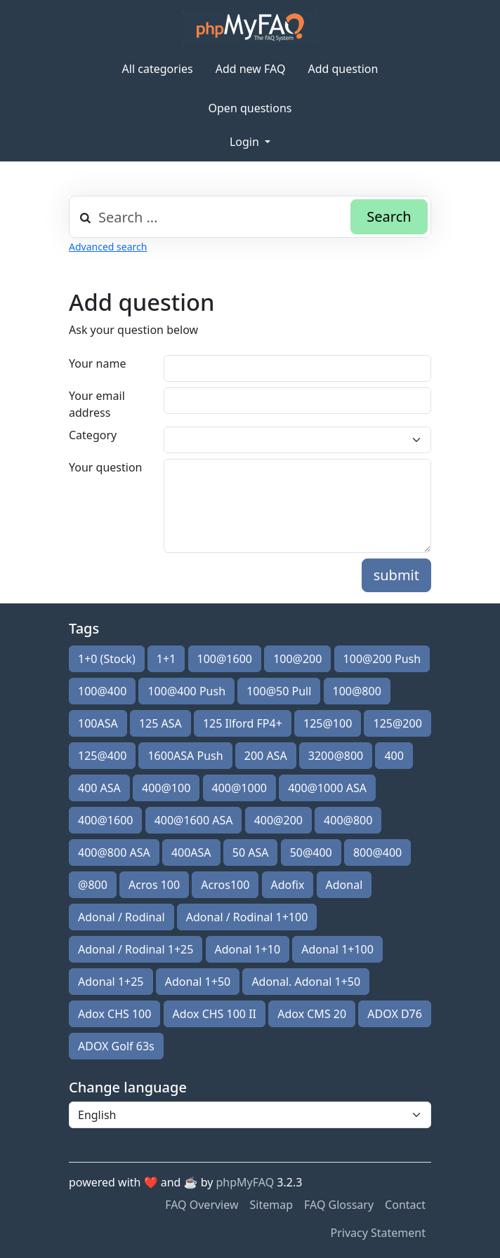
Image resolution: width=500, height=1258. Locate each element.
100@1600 (224, 659)
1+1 (166, 659)
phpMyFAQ (245, 1182)
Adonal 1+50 (198, 981)
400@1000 (239, 788)
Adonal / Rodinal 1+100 (247, 917)
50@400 (311, 852)
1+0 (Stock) (107, 659)
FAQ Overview (201, 1204)
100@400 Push (186, 691)
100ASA (98, 723)
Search (389, 216)
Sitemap (272, 1204)
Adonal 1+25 (111, 981)
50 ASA (250, 852)
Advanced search (108, 246)
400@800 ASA (114, 852)
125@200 (397, 723)
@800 (92, 884)
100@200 (297, 659)
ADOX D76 (394, 1014)
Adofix (288, 884)
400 (393, 755)
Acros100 (225, 884)
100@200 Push (382, 659)
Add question (343, 68)
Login (246, 141)
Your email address (97, 404)
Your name (97, 363)
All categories (157, 68)
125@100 (327, 723)
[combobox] (250, 217)
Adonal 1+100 (337, 949)
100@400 (102, 691)
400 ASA (99, 788)
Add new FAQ (251, 68)
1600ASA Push (185, 755)
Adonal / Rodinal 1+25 (135, 949)
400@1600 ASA (193, 820)
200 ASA (265, 755)
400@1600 (105, 820)
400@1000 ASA (327, 788)
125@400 (102, 755)
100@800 (357, 691)
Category (93, 435)
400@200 (278, 820)
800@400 (377, 852)
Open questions (250, 108)
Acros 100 (154, 884)
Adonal (344, 884)
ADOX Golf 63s (116, 1046)
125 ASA (160, 723)
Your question (105, 467)
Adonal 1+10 (248, 949)
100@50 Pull (278, 691)
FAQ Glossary (339, 1204)
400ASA (191, 852)
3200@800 (335, 755)
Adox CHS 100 (114, 1014)
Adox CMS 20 (311, 1014)
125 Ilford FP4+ (242, 723)
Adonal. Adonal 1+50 (305, 981)
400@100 (166, 788)
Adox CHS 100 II (214, 1014)
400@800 (348, 820)
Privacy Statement (378, 1232)
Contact (405, 1204)
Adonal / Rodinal (121, 917)
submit (396, 575)
